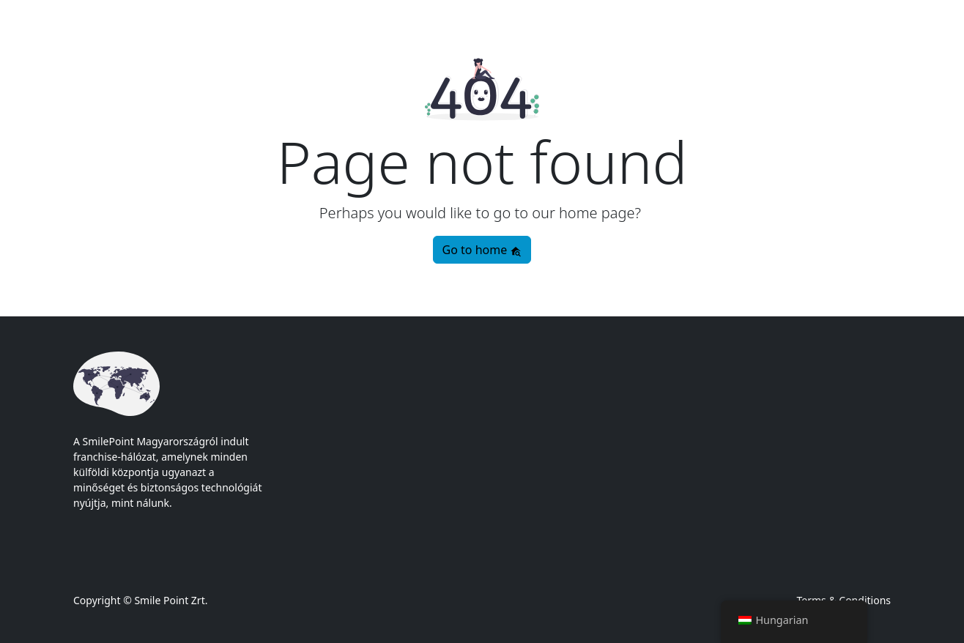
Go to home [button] (482, 250)
